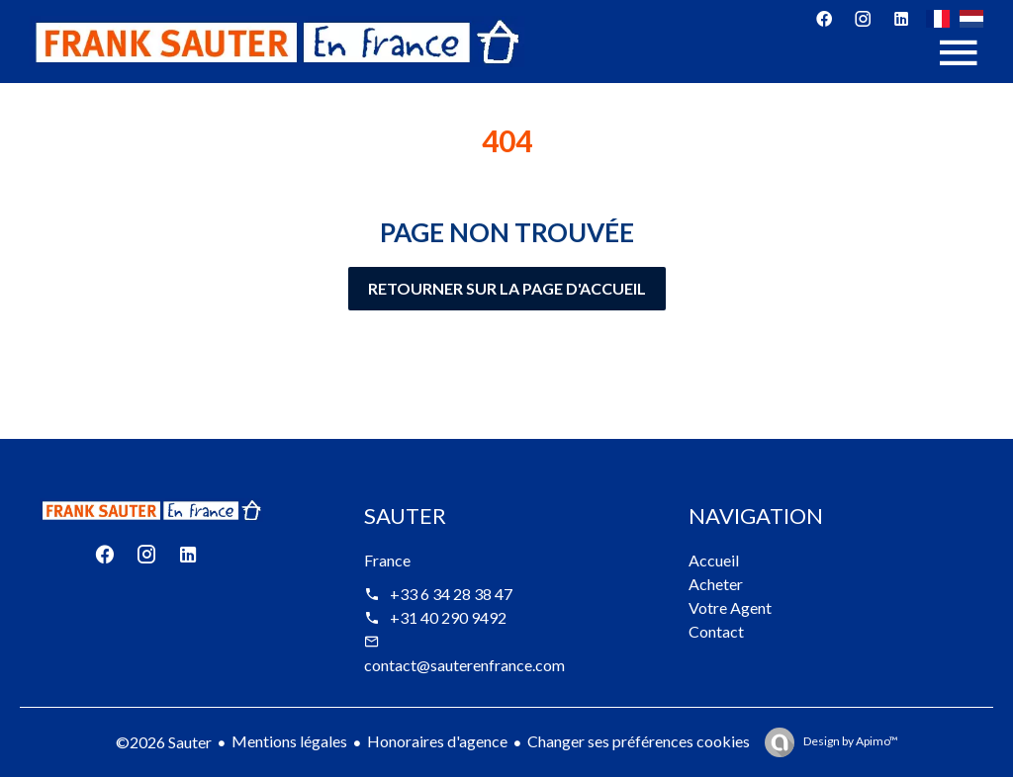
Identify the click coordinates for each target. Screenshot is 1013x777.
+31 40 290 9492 (448, 617)
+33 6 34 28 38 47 (451, 593)
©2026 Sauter (164, 742)
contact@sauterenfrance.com (464, 664)
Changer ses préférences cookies (638, 741)
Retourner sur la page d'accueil (507, 288)
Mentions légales (289, 741)
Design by (849, 741)
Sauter (405, 515)
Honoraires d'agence (437, 741)
